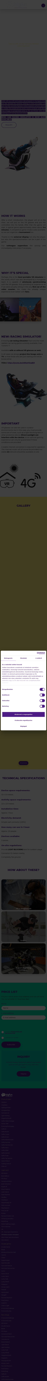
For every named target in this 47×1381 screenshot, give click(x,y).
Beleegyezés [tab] (8, 658)
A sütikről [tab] (38, 658)
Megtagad (23, 726)
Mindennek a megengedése (23, 714)
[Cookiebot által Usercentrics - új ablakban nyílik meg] (37, 653)
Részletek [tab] (23, 658)
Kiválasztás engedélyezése (23, 720)
